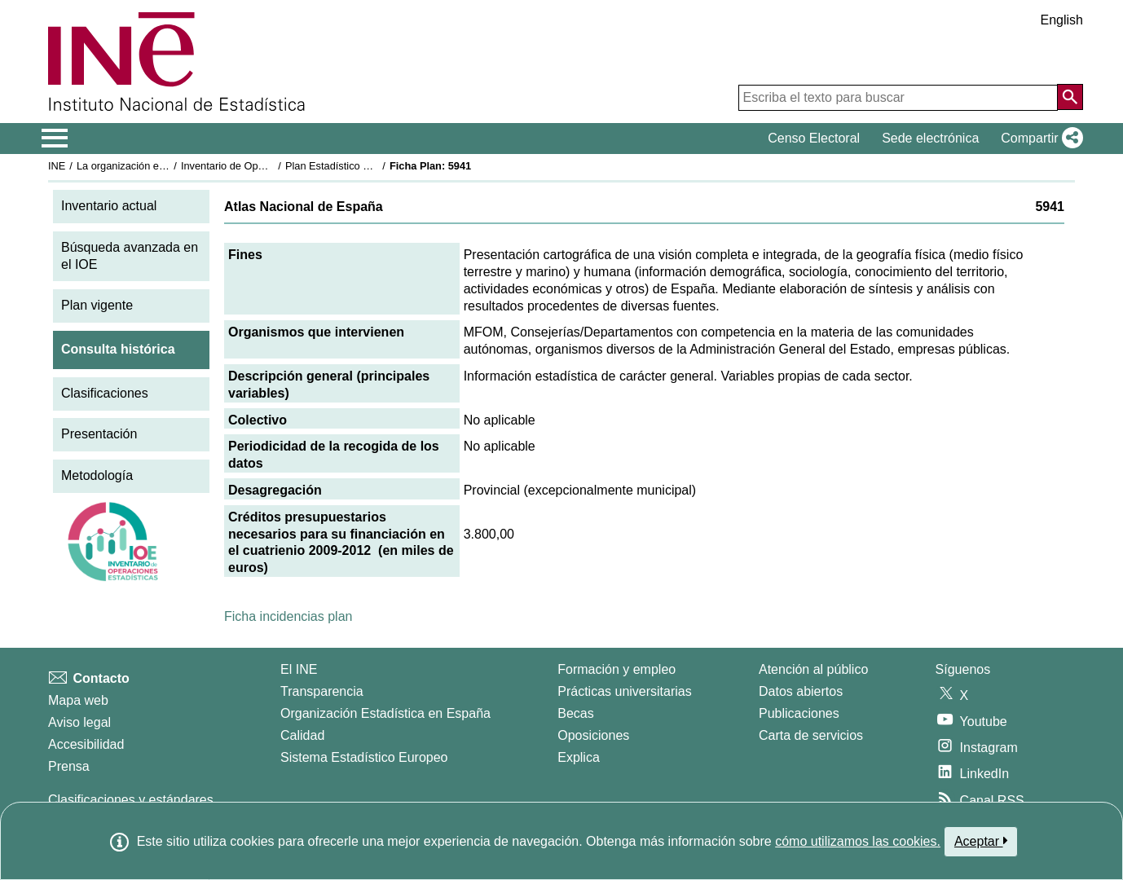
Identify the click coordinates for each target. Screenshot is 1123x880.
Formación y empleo (616, 669)
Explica (578, 757)
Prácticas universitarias (624, 691)
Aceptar (980, 841)
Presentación (99, 434)
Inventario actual (108, 206)
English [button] (1062, 20)
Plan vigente (97, 305)
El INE (298, 669)
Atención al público (813, 669)
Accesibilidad (86, 744)
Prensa (69, 766)
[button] (1038, 138)
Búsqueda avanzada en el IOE (129, 255)
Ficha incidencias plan (288, 616)
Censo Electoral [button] (814, 138)
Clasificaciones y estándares (131, 800)
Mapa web (78, 700)
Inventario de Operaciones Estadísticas (272, 166)
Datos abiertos (801, 691)
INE (56, 166)
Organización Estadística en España (385, 713)
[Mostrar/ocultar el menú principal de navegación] (55, 138)
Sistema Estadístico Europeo (363, 757)
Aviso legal (79, 722)
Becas (575, 713)
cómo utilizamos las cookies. (857, 841)
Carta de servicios (811, 735)
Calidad (302, 735)
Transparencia (321, 691)
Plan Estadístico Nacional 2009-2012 (370, 166)
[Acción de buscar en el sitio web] (1070, 97)
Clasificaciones (104, 393)
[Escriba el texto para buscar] (898, 98)
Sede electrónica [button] (930, 138)
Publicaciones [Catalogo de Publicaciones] (799, 713)
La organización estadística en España (166, 166)
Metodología (97, 475)
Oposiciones (593, 735)
